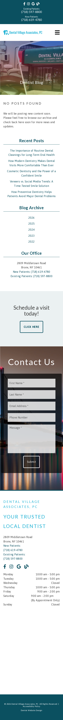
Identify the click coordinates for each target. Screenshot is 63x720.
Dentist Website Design (31, 710)
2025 (31, 223)
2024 (31, 229)
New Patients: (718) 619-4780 (31, 271)
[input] (31, 383)
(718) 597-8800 (31, 12)
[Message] (31, 439)
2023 (31, 235)
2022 (31, 241)
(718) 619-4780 (31, 20)
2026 (31, 217)
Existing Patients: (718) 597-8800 (31, 276)
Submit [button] (31, 461)
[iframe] (31, 648)
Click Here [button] (31, 326)
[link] (24, 4)
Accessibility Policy (31, 706)
